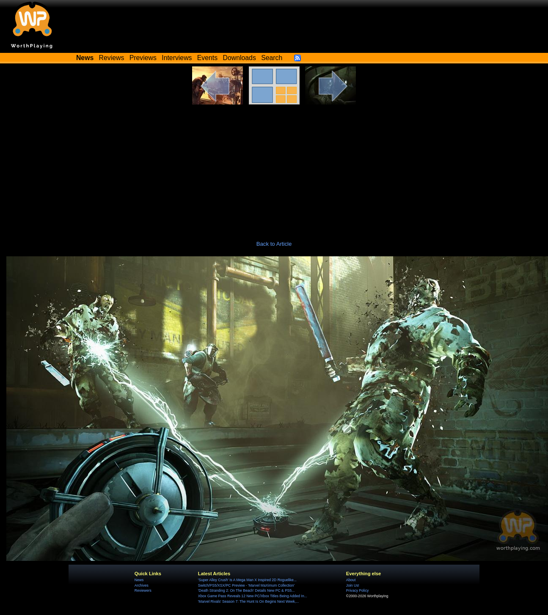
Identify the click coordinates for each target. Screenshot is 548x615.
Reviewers (143, 590)
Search (271, 57)
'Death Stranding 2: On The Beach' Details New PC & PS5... (246, 590)
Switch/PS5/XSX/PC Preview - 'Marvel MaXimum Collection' (246, 585)
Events (207, 57)
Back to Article (274, 244)
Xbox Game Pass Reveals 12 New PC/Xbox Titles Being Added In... (252, 596)
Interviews (177, 57)
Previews (143, 57)
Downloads (239, 57)
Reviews (111, 57)
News (139, 580)
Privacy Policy (357, 590)
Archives (142, 585)
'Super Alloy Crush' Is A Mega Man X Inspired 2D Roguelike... (247, 580)
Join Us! (352, 585)
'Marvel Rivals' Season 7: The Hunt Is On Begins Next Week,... (248, 601)
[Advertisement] (274, 168)
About (350, 580)
